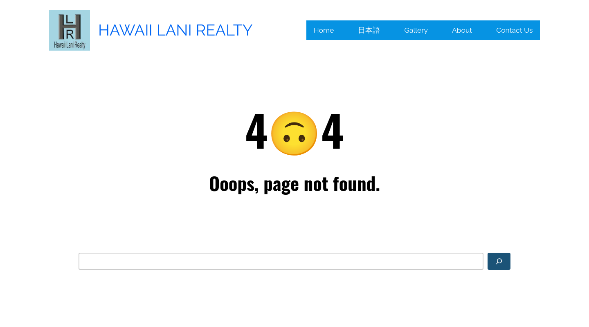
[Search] (499, 261)
